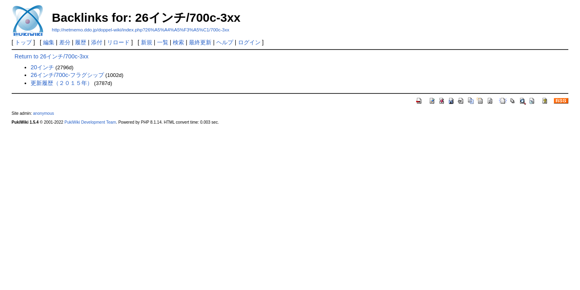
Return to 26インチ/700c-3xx (51, 56)
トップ (23, 42)
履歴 (80, 42)
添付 (96, 42)
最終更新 (200, 42)
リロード (118, 42)
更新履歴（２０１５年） (62, 83)
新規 (146, 42)
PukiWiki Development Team (90, 122)
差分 (64, 42)
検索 (178, 42)
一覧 (162, 42)
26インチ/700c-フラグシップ (67, 75)
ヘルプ (224, 42)
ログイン (249, 42)
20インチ (42, 67)
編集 (48, 42)
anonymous (43, 113)
